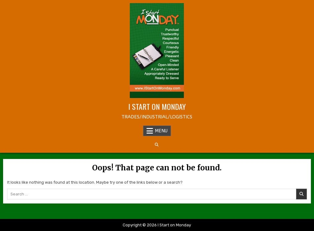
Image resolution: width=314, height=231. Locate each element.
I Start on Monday (157, 106)
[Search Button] (157, 145)
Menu (161, 131)
